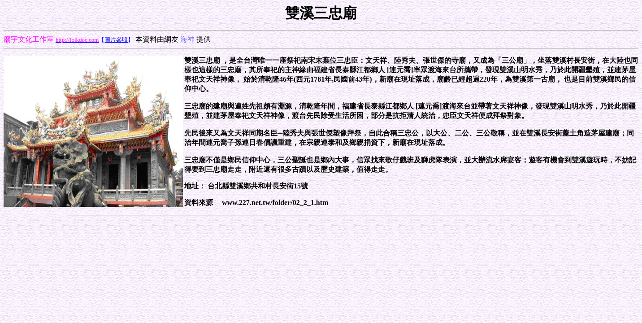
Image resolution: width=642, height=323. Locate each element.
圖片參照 (116, 39)
